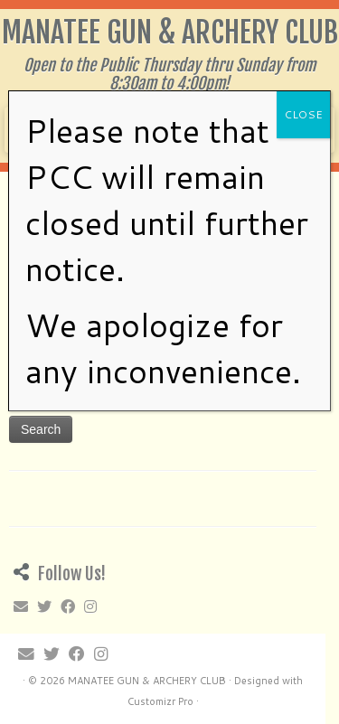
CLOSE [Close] (303, 114)
